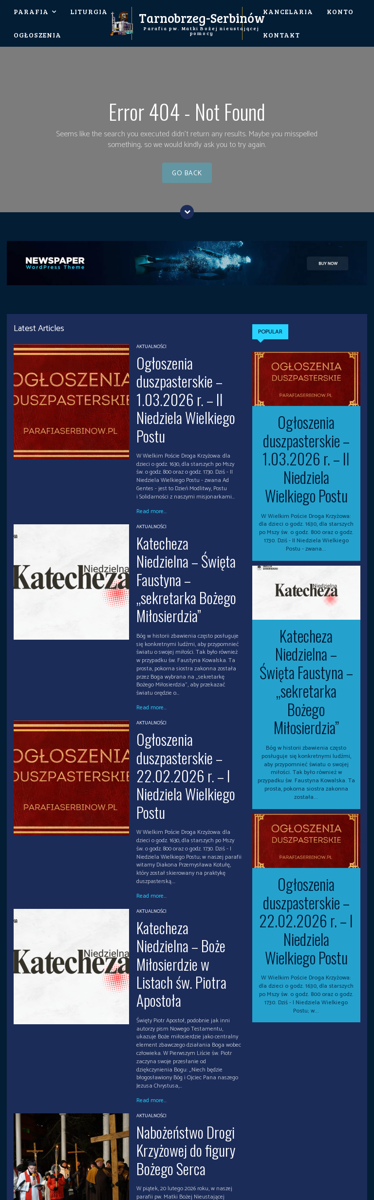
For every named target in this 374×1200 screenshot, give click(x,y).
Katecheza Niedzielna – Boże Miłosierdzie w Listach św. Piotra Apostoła (184, 769)
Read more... (151, 456)
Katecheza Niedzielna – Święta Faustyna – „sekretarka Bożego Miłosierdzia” (188, 497)
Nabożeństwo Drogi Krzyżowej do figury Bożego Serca (186, 912)
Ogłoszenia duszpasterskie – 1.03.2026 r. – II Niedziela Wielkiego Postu (183, 372)
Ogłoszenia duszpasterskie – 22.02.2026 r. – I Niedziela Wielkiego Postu (183, 637)
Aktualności (151, 347)
